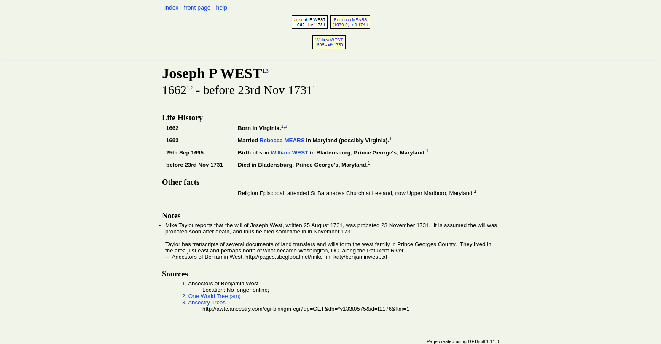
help (221, 7)
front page (197, 7)
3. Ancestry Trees (204, 302)
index (171, 7)
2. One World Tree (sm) (211, 296)
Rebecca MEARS (282, 140)
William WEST (289, 152)
